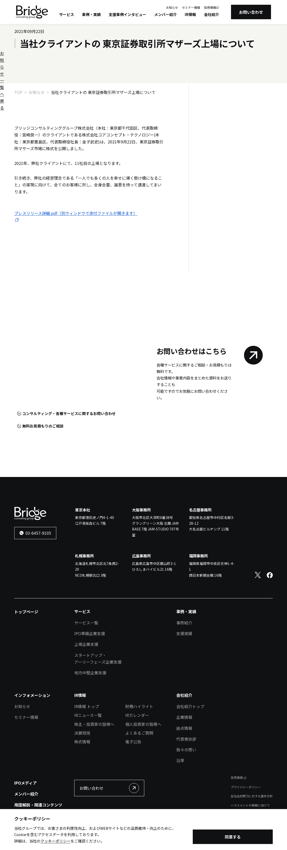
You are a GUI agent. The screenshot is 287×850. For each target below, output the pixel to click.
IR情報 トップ (86, 706)
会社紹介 (211, 14)
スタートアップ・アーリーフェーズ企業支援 (98, 658)
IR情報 (190, 14)
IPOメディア (25, 783)
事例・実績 (91, 14)
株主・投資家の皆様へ (94, 724)
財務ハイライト (139, 706)
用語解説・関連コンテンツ (38, 805)
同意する (233, 838)
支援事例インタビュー (127, 14)
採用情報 (210, 7)
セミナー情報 (191, 7)
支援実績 (184, 633)
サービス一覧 (86, 623)
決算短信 (82, 733)
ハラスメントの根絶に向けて (250, 805)
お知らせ (172, 7)
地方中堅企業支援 (90, 673)
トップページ (26, 612)
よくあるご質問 (139, 733)
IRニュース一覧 (88, 715)
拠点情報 (184, 728)
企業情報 (184, 717)
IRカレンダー (137, 715)
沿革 (180, 760)
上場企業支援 (86, 644)
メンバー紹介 (165, 14)
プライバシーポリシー (246, 787)
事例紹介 (184, 623)
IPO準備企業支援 (89, 633)
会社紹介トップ (190, 706)
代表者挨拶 (186, 739)
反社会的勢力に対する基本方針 (252, 796)
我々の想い (186, 750)
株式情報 (82, 742)
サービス (66, 14)
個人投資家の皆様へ (143, 724)
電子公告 (133, 742)
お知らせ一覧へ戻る (223, 109)
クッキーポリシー (55, 841)
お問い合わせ (251, 12)
